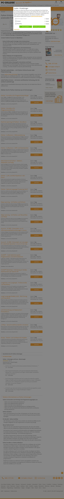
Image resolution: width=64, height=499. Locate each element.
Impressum (16, 29)
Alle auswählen (25, 26)
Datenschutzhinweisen (36, 16)
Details (47, 18)
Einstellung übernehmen (39, 26)
